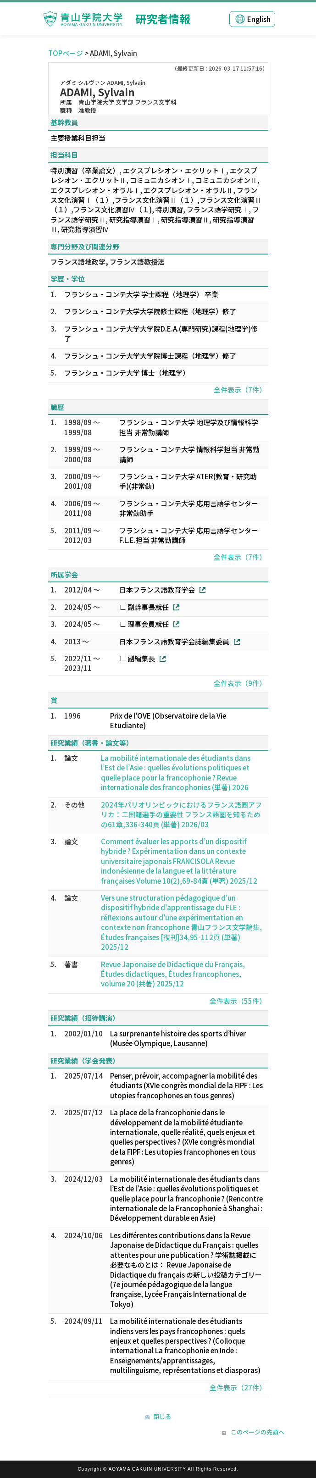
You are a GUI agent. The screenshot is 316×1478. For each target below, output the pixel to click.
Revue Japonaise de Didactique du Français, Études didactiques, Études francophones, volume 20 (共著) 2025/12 (173, 974)
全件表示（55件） (238, 1001)
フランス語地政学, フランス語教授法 (107, 261)
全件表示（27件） (238, 1387)
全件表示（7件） (240, 389)
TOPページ (65, 53)
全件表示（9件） (240, 683)
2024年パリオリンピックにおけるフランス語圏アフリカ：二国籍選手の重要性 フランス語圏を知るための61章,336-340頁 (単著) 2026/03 (181, 814)
